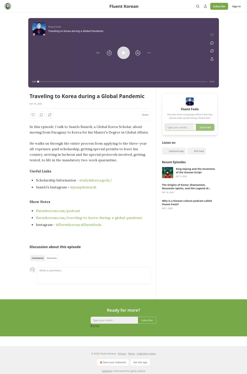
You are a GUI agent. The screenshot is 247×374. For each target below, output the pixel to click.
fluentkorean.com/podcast (58, 211)
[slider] (122, 81)
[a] (167, 177)
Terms (131, 353)
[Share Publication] (205, 6)
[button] (98, 53)
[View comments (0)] (210, 41)
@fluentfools (91, 224)
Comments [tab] (38, 258)
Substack (107, 371)
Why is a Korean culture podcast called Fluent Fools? (187, 206)
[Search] (197, 6)
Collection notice (146, 353)
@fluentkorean (68, 224)
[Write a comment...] (94, 275)
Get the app (140, 362)
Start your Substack (112, 362)
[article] (190, 177)
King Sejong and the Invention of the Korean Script (195, 174)
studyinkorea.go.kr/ (95, 180)
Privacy (122, 353)
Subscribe (219, 6)
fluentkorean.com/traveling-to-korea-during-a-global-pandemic (89, 217)
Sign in (236, 6)
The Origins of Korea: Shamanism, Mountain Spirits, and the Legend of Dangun (185, 190)
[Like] (33, 114)
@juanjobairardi (83, 187)
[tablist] (44, 258)
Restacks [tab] (52, 258)
